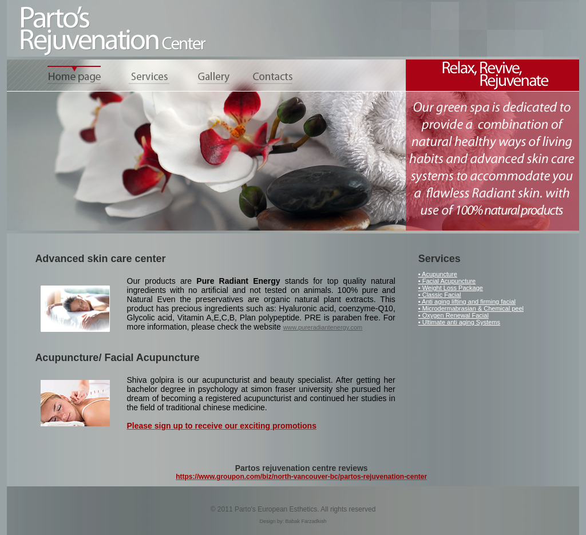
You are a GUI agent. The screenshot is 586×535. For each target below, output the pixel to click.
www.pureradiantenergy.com (323, 327)
